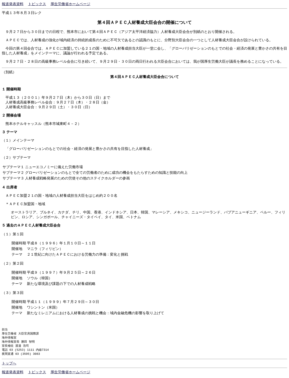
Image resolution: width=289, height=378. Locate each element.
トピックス (37, 4)
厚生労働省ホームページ (70, 4)
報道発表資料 (12, 4)
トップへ (9, 365)
